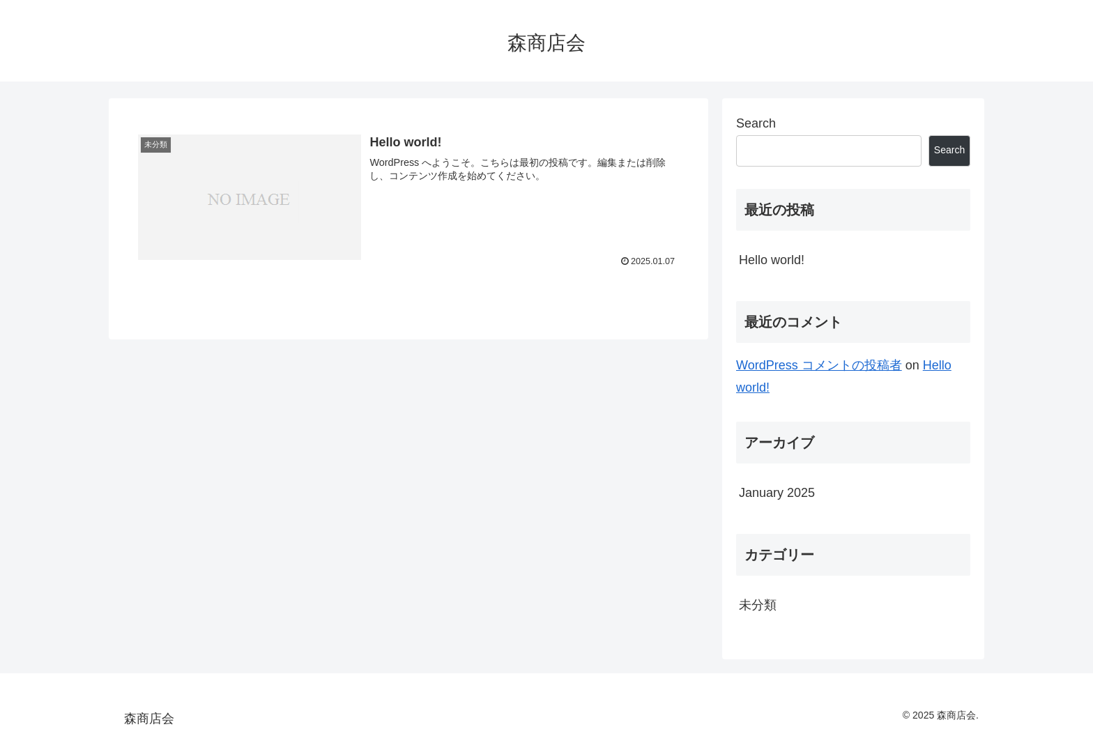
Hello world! (771, 260)
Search (756, 123)
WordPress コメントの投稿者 (819, 365)
